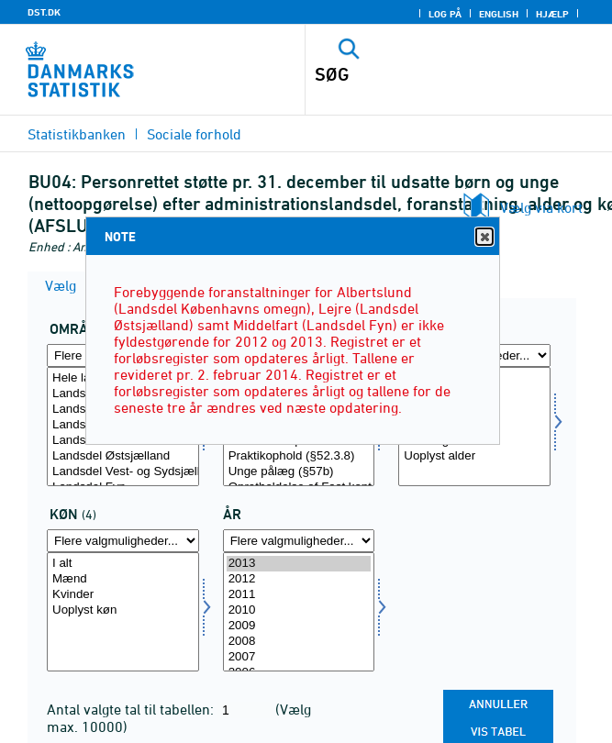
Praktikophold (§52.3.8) (299, 456)
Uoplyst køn (122, 610)
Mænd (122, 579)
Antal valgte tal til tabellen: (132, 709)
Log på (445, 13)
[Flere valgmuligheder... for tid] (299, 540)
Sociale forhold (194, 134)
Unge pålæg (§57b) (299, 472)
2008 (299, 641)
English (498, 13)
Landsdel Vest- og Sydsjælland (122, 472)
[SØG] (429, 74)
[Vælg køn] (123, 611)
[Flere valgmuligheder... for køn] (123, 540)
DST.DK (44, 12)
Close (483, 237)
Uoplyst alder (474, 456)
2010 (299, 610)
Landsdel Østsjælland (122, 456)
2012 (299, 579)
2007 (299, 657)
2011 (299, 595)
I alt (122, 563)
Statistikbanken (77, 134)
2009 (299, 626)
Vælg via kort (541, 207)
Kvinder (122, 595)
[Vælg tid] (299, 611)
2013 (299, 563)
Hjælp (552, 13)
